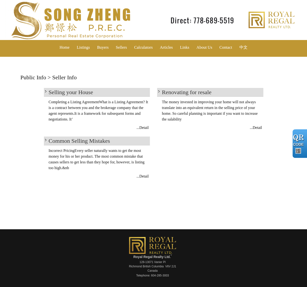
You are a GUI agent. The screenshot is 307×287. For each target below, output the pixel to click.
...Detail (142, 128)
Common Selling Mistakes (79, 141)
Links (184, 47)
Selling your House (71, 92)
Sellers (121, 47)
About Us (204, 47)
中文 (243, 47)
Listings (83, 47)
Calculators (143, 47)
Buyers (103, 47)
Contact (225, 47)
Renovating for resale (187, 92)
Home (64, 47)
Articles (166, 47)
